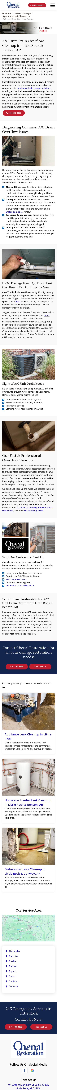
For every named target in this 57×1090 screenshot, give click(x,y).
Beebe (12, 961)
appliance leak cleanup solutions (34, 88)
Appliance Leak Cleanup (15, 16)
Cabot (12, 976)
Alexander (14, 951)
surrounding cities (33, 510)
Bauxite (13, 956)
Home (6, 13)
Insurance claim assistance (20, 585)
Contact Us (40, 666)
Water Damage (23, 13)
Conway (33, 507)
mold (46, 315)
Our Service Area (28, 910)
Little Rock (22, 507)
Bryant (12, 971)
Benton (42, 507)
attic (18, 301)
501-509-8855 (37, 5)
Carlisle (13, 981)
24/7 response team (16, 579)
